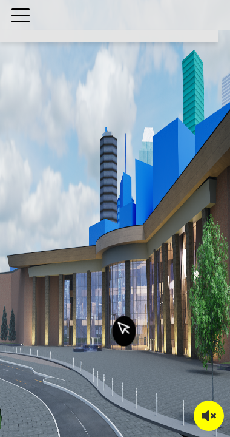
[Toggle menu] (21, 15)
